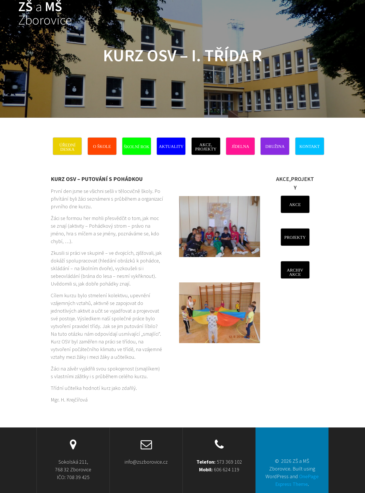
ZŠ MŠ (45, 13)
